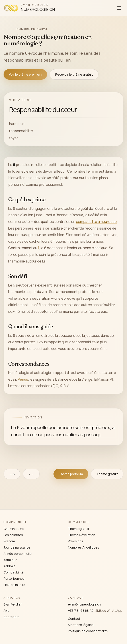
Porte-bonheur (15, 578)
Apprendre (12, 617)
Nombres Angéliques (83, 547)
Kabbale (10, 566)
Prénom (9, 541)
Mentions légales (81, 625)
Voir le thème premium (25, 74)
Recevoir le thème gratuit (74, 74)
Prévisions (75, 541)
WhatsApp (114, 610)
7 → (31, 474)
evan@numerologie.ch (84, 604)
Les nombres (13, 535)
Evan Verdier (13, 604)
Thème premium (71, 474)
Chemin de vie (14, 529)
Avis (6, 610)
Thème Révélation (81, 535)
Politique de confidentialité (88, 631)
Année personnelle (18, 553)
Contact (74, 618)
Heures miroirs (14, 585)
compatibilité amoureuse (96, 221)
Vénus (23, 379)
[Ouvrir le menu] (119, 8)
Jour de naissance (17, 547)
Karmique (10, 560)
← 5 (12, 474)
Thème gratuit (107, 474)
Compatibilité (14, 572)
